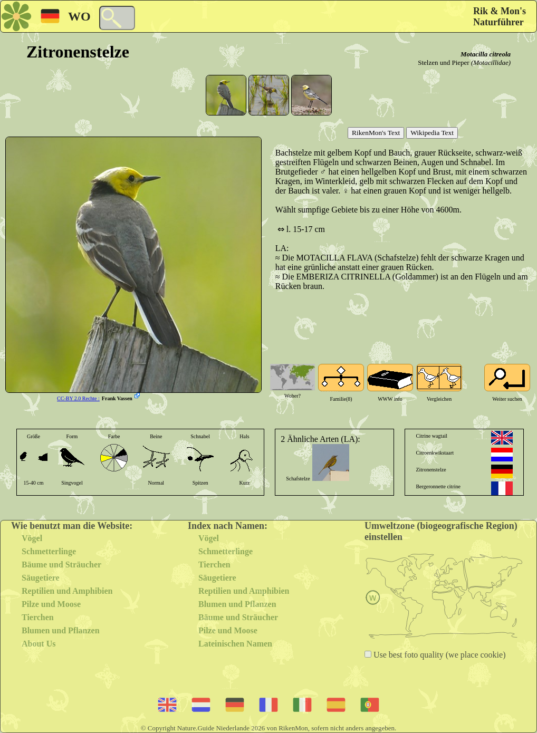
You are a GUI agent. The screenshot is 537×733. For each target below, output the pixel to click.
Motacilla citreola (486, 54)
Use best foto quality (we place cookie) (438, 654)
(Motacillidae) (491, 62)
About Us (38, 643)
